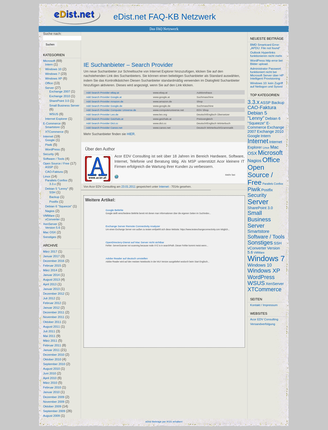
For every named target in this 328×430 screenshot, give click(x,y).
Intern (49, 64)
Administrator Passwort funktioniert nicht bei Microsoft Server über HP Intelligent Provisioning (267, 73)
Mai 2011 (49, 336)
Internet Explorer (56, 118)
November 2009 (53, 401)
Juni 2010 (49, 373)
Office (49, 83)
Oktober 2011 (52, 321)
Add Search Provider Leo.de (102, 114)
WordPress (52, 149)
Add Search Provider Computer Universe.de (111, 110)
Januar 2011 (51, 350)
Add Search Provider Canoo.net (104, 127)
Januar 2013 (51, 288)
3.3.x (52, 184)
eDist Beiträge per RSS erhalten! (163, 421)
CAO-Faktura (54, 171)
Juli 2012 (49, 298)
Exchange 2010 (59, 96)
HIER (131, 134)
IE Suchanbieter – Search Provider (128, 65)
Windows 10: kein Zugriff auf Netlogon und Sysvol (266, 85)
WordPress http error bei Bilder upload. (266, 62)
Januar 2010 (51, 392)
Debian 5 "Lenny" (56, 188)
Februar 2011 (52, 345)
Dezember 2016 (53, 260)
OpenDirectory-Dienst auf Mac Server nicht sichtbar (135, 242)
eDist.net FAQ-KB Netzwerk (164, 16)
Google (50, 140)
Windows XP (53, 78)
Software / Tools (53, 158)
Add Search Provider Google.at (103, 97)
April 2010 (50, 378)
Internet (48, 136)
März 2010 (50, 382)
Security (48, 154)
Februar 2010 (52, 387)
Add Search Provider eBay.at (102, 92)
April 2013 (50, 284)
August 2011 (51, 326)
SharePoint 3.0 (59, 100)
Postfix (53, 201)
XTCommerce (54, 131)
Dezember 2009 (53, 397)
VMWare (48, 215)
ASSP (49, 167)
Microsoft (49, 60)
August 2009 (51, 415)
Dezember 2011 (53, 312)
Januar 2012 (51, 307)
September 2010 (54, 364)
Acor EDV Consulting (264, 319)
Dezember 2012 (53, 293)
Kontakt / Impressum (264, 305)
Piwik (48, 144)
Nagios (49, 211)
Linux (46, 176)
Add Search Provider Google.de (104, 105)
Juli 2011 (49, 331)
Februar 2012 (52, 303)
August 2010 (51, 368)
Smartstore (52, 127)
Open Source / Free (56, 163)
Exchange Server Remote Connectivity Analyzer (133, 226)
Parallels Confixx (56, 180)
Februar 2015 (52, 265)
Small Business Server (64, 105)
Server (49, 87)
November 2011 (53, 317)
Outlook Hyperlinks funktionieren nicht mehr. (266, 54)
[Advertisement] (144, 309)
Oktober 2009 (52, 406)
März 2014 (50, 270)
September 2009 (54, 411)
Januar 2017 (51, 256)
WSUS (53, 114)
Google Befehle (114, 210)
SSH (52, 192)
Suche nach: (52, 34)
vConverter (52, 219)
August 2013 (51, 279)
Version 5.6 (52, 227)
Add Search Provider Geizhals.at (104, 118)
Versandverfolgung (262, 324)
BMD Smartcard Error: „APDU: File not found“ (265, 46)
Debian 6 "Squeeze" (58, 206)
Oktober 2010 (52, 359)
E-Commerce (52, 123)
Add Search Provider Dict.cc (102, 123)
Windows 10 (53, 69)
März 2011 (50, 340)
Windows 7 (52, 73)
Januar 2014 (51, 274)
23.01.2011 (128, 186)
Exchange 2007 (59, 91)
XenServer (50, 224)
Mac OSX (49, 232)
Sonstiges (49, 237)
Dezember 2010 (53, 354)
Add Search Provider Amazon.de (104, 101)
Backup (54, 197)
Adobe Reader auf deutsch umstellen (127, 258)
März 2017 (50, 251)
